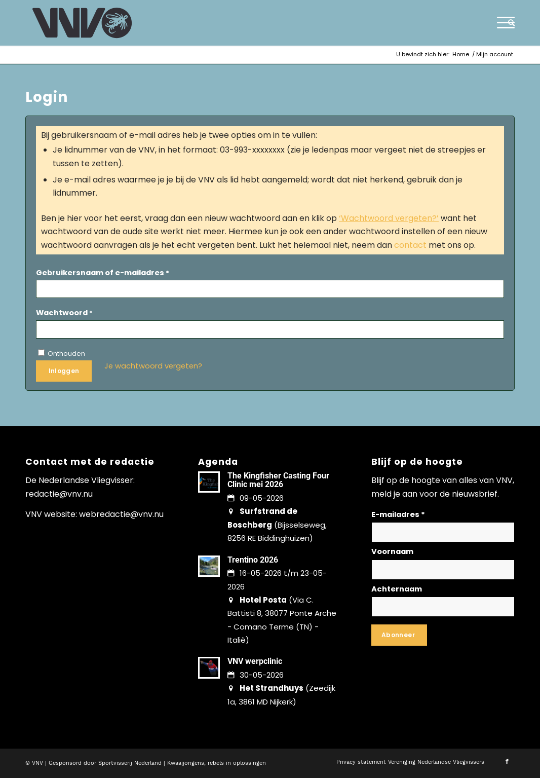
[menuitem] (508, 23)
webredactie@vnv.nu (121, 514)
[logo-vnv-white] (82, 23)
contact (410, 245)
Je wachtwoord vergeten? (153, 366)
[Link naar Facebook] (507, 761)
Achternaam (396, 589)
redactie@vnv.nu (59, 494)
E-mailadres (398, 514)
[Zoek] (508, 23)
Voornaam (392, 551)
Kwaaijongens (185, 763)
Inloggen (64, 370)
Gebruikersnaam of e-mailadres (102, 273)
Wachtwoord (64, 313)
